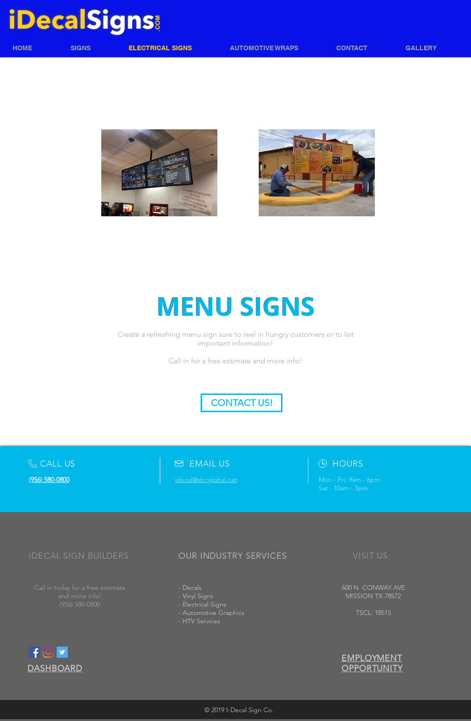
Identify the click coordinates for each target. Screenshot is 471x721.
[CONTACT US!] (241, 403)
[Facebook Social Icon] (34, 652)
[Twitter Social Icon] (62, 652)
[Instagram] (48, 652)
